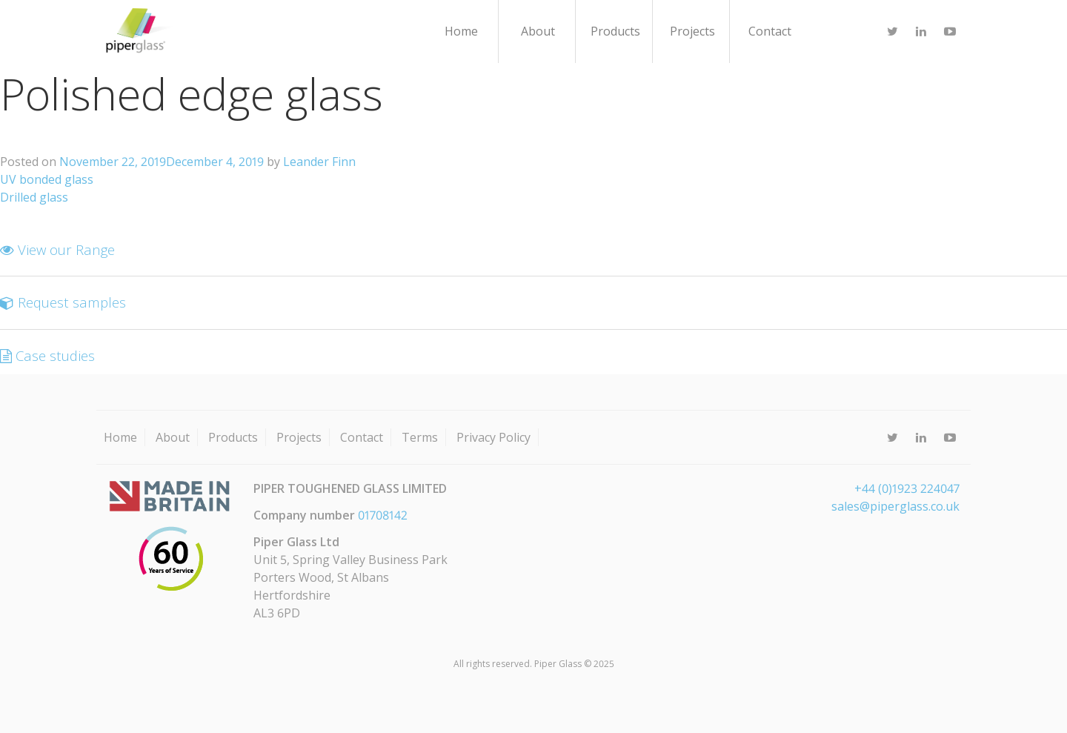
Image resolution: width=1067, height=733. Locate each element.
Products (615, 31)
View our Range (57, 249)
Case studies (47, 355)
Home (461, 31)
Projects (692, 31)
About (538, 31)
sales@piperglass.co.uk (895, 506)
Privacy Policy (493, 437)
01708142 (383, 515)
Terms (420, 437)
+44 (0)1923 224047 (907, 488)
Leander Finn (319, 161)
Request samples (63, 302)
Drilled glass (34, 197)
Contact (769, 31)
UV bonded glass (46, 179)
